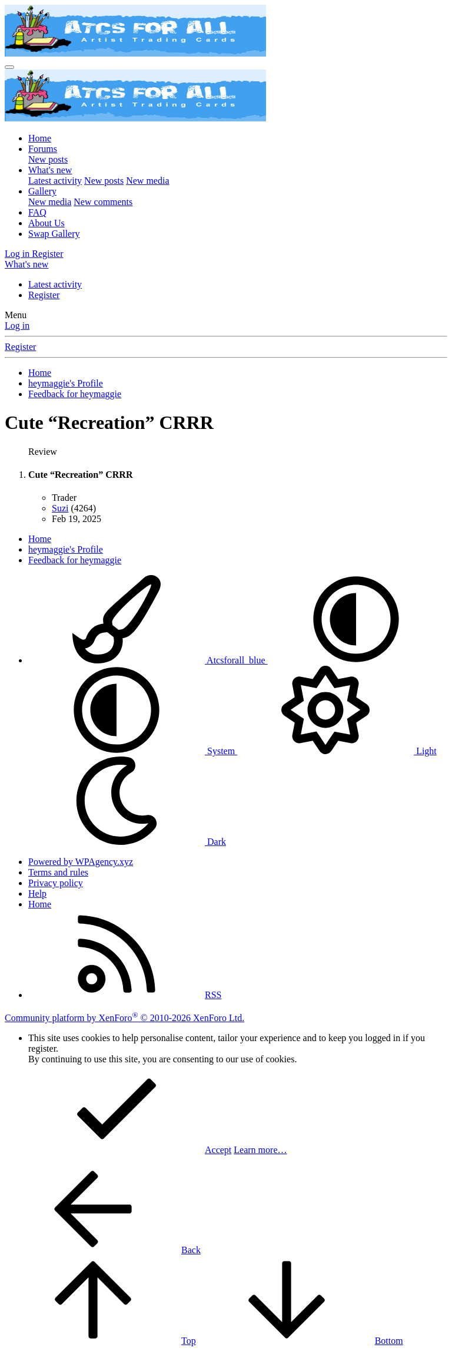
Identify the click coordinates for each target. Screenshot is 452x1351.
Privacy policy (55, 883)
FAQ (37, 212)
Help (37, 893)
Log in (17, 326)
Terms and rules (58, 872)
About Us (46, 223)
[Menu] (9, 67)
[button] (356, 660)
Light (337, 751)
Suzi (60, 508)
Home (39, 138)
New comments (103, 202)
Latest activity (55, 181)
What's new (50, 170)
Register (43, 295)
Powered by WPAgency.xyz (80, 862)
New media (147, 181)
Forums (42, 149)
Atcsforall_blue (148, 660)
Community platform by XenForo (124, 1018)
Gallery (42, 191)
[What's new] (26, 264)
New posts (48, 159)
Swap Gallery (54, 234)
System (132, 751)
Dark (127, 842)
